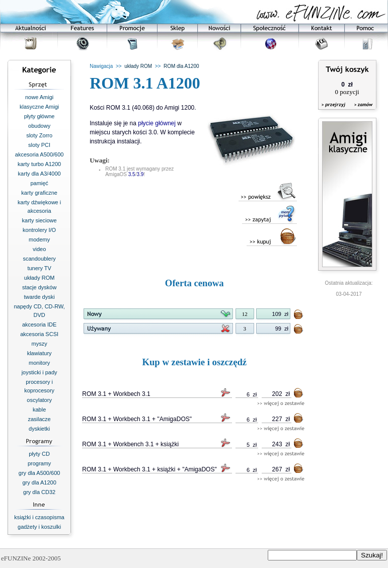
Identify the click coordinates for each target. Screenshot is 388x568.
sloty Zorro (39, 135)
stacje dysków (39, 287)
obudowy (39, 126)
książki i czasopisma (39, 517)
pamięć (39, 183)
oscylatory (39, 400)
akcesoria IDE (39, 324)
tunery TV (39, 268)
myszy (39, 344)
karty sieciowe (39, 220)
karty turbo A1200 (39, 164)
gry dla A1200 (39, 482)
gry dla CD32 (39, 492)
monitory (39, 363)
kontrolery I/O (39, 230)
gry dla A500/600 (39, 473)
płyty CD (39, 454)
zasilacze (39, 419)
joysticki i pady (39, 372)
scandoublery (39, 259)
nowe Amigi (39, 97)
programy (39, 463)
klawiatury (39, 353)
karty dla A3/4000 (39, 174)
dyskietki (39, 429)
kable (39, 410)
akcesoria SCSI (39, 334)
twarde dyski (39, 297)
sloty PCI (39, 145)
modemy (39, 239)
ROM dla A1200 (181, 66)
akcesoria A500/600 (39, 154)
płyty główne (39, 116)
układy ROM (39, 278)
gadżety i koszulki (39, 527)
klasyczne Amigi (39, 107)
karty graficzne (39, 193)
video (39, 249)
